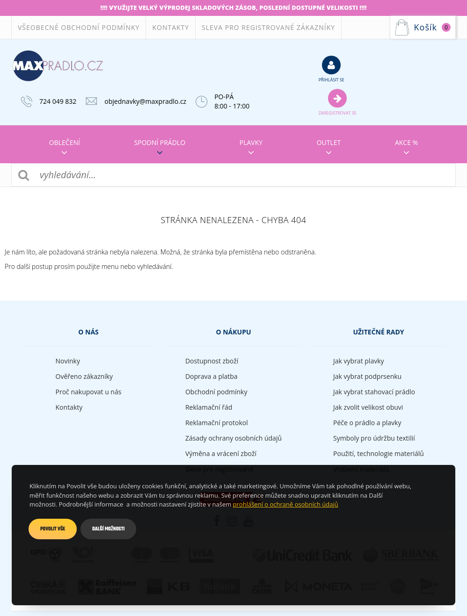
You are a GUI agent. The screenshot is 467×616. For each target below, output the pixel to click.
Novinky (68, 360)
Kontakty (170, 27)
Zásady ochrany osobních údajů (233, 438)
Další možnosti (108, 529)
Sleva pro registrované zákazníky (268, 27)
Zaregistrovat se (338, 102)
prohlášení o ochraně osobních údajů (285, 504)
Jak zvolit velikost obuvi (368, 407)
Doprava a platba (211, 376)
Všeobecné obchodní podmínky (78, 27)
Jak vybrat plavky (358, 360)
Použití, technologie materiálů (378, 453)
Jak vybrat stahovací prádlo (374, 391)
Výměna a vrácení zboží (220, 453)
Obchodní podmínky (216, 391)
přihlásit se (331, 69)
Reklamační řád (208, 407)
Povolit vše (52, 529)
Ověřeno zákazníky (84, 376)
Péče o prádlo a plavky (367, 422)
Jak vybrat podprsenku (367, 376)
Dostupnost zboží (211, 360)
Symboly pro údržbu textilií (374, 438)
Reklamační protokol (216, 422)
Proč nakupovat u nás (89, 391)
